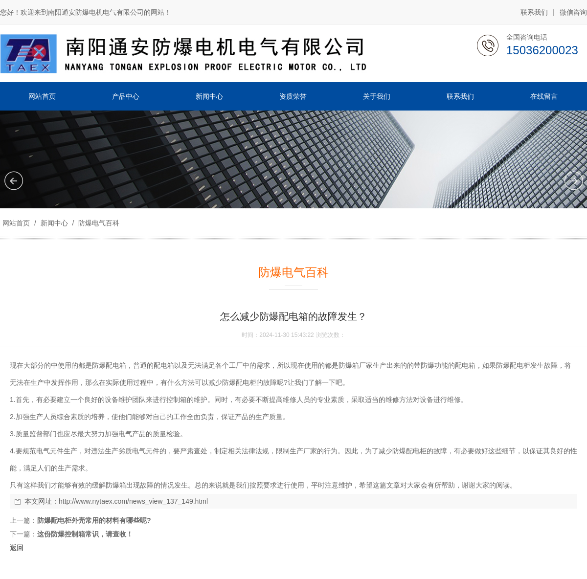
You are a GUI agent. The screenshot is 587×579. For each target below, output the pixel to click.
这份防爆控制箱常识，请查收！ (85, 534)
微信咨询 (573, 12)
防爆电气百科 (97, 223)
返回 (16, 548)
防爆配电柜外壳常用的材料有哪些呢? (94, 520)
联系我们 (534, 12)
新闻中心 (54, 223)
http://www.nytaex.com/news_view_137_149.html (133, 501)
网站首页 (16, 223)
